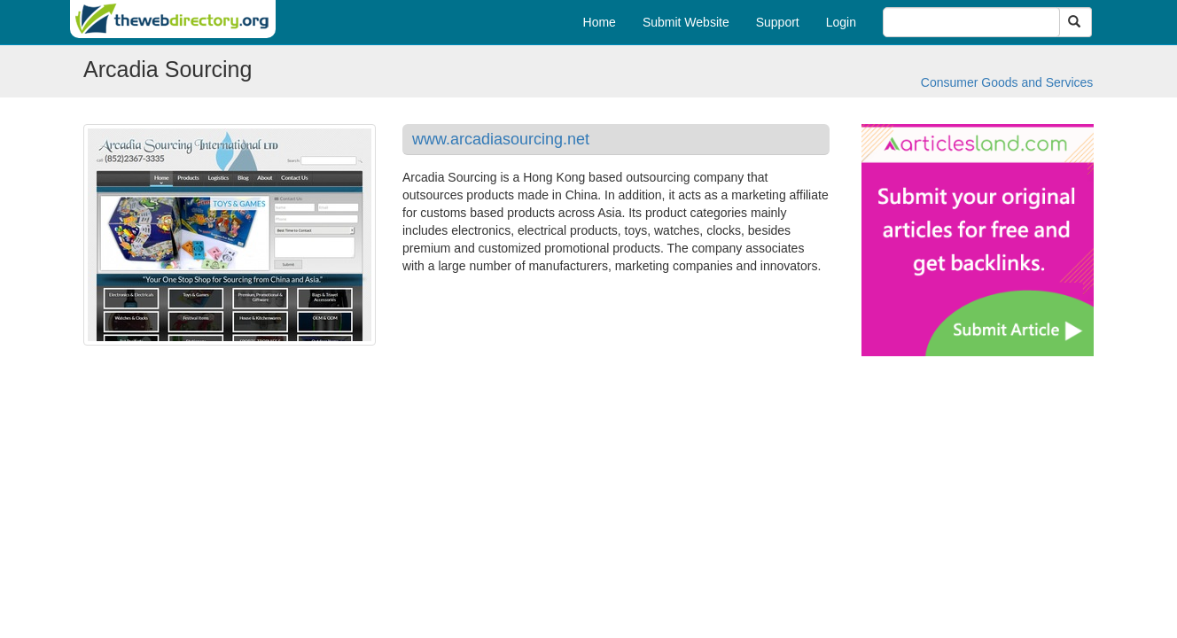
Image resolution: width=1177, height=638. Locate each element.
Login (841, 22)
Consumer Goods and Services (1007, 82)
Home (599, 22)
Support (777, 22)
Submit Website (686, 22)
